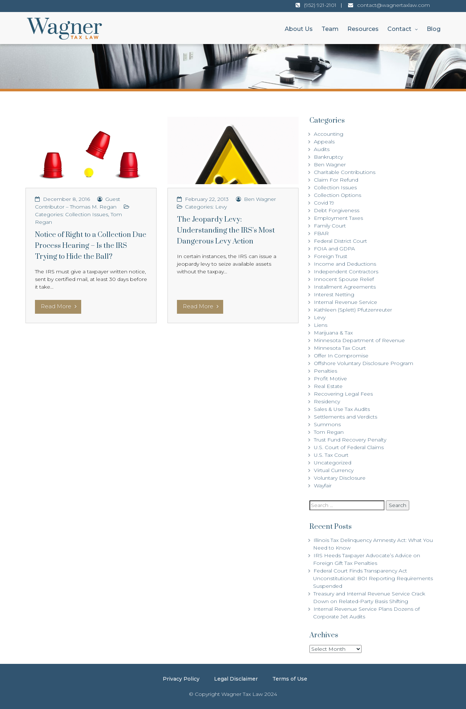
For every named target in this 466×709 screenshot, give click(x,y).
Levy (221, 206)
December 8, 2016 (66, 199)
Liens (320, 325)
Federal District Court (340, 241)
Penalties (325, 371)
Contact (399, 28)
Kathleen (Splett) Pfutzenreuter (353, 309)
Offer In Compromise (341, 355)
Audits (321, 149)
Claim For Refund (336, 180)
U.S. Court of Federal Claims (349, 447)
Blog (434, 28)
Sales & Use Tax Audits (342, 409)
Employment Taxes (338, 218)
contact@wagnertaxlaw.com (393, 5)
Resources (363, 28)
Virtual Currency (334, 470)
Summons (327, 424)
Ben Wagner (260, 199)
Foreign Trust (330, 256)
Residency (327, 401)
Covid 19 (324, 202)
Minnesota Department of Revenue (359, 340)
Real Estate (328, 386)
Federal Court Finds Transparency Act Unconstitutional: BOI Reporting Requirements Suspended (373, 578)
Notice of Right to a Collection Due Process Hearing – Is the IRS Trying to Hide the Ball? (90, 245)
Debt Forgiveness (336, 210)
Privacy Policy (181, 679)
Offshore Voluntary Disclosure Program (363, 363)
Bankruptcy (328, 157)
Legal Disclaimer (236, 679)
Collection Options (337, 195)
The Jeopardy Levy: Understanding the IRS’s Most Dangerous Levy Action (226, 230)
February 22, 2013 (207, 199)
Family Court (330, 225)
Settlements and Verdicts (345, 416)
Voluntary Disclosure (340, 478)
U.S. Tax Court (331, 455)
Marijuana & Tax (333, 332)
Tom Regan (329, 432)
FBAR (321, 233)
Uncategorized (332, 462)
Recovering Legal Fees (343, 394)
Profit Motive (330, 378)
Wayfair (323, 485)
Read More (58, 306)
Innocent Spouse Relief (344, 279)
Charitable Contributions (344, 172)
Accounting (328, 134)
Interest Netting (334, 294)
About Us (299, 28)
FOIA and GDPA (334, 248)
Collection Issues (86, 214)
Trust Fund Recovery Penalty (350, 439)
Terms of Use (289, 679)
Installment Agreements (345, 287)
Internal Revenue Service (345, 302)
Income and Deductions (345, 264)
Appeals (324, 141)
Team (330, 28)
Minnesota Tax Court (340, 348)
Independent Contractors (346, 271)
